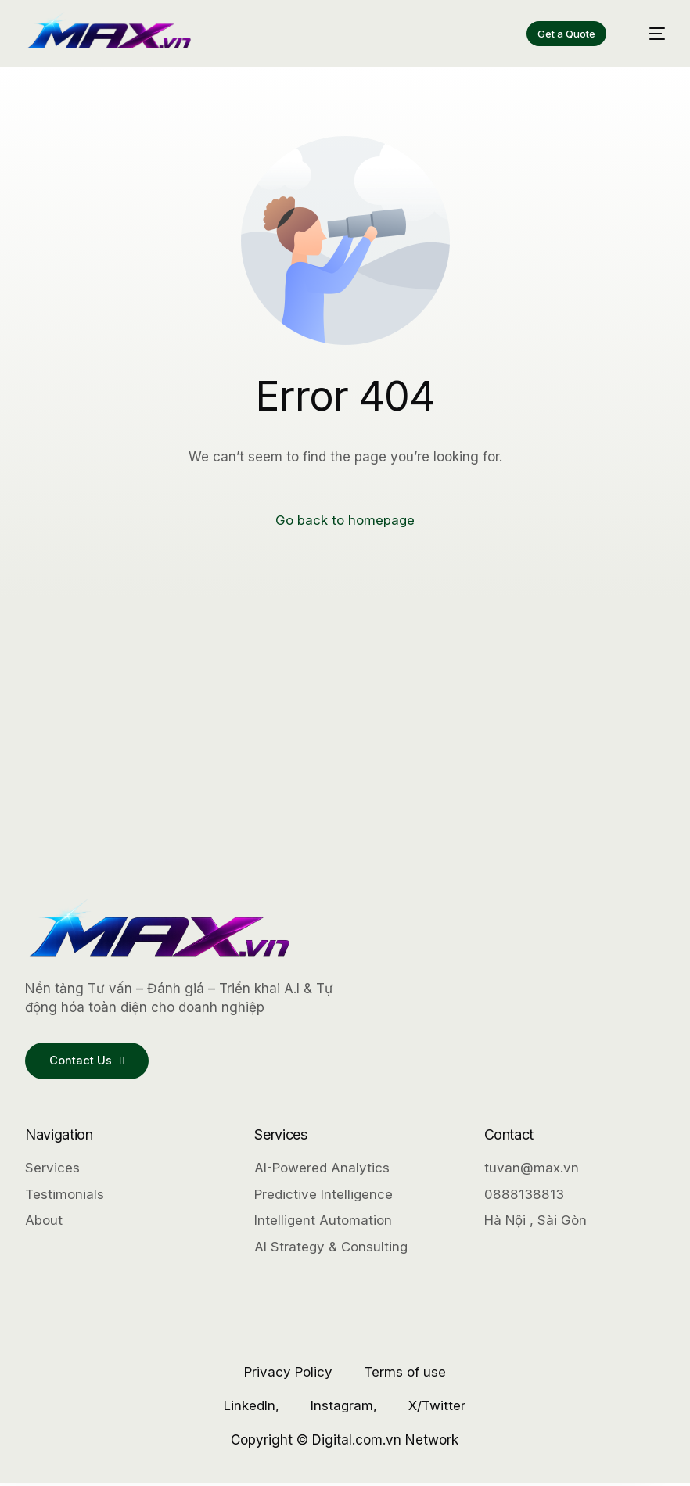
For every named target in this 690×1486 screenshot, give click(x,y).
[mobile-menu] (649, 33)
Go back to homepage (345, 520)
